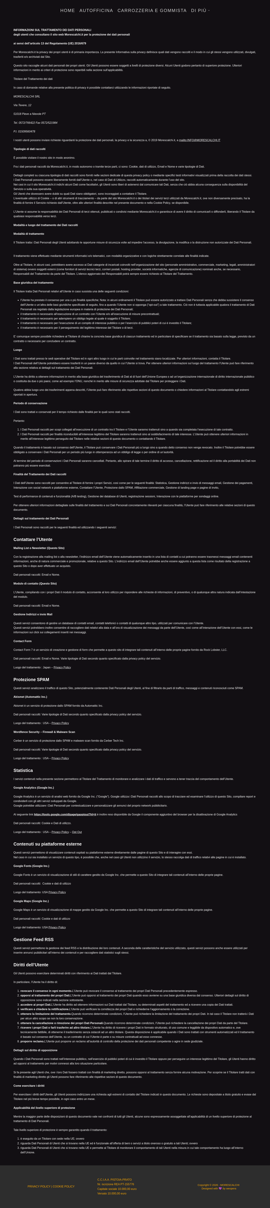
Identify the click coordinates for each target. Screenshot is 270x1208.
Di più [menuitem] (200, 10)
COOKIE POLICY (64, 1186)
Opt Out (77, 832)
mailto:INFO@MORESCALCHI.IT (200, 140)
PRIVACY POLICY (39, 1186)
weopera (231, 1188)
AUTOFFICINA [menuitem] (96, 10)
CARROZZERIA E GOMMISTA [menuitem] (152, 10)
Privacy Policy (62, 667)
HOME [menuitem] (67, 10)
